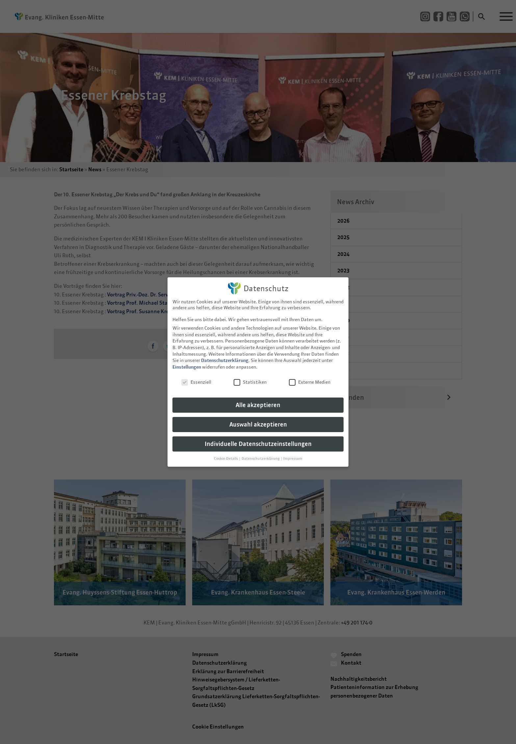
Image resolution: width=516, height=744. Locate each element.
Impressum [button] (292, 452)
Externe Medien (309, 376)
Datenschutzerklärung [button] (261, 452)
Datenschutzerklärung (224, 355)
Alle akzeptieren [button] (258, 399)
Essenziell (196, 376)
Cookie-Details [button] (226, 452)
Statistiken (250, 376)
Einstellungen (186, 361)
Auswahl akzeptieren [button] (258, 419)
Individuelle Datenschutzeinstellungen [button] (258, 438)
